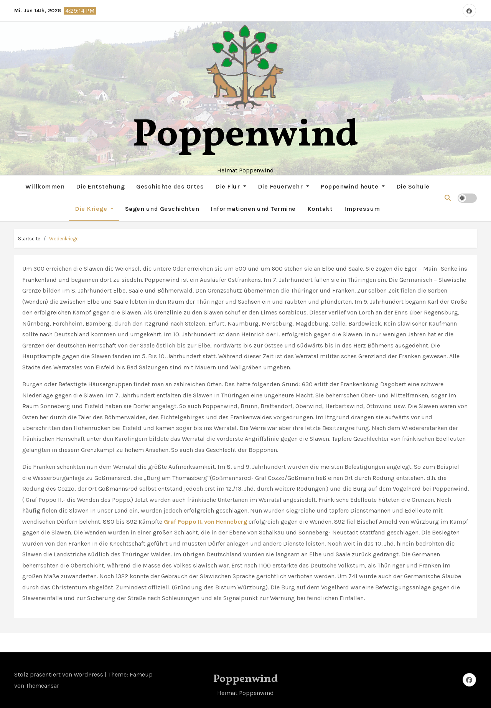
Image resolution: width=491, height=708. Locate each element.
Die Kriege (94, 208)
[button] (448, 198)
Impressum (362, 208)
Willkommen (44, 186)
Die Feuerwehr (283, 186)
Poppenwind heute (353, 186)
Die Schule (413, 186)
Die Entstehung (100, 186)
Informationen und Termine (253, 208)
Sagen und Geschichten (162, 208)
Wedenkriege (64, 239)
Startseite (29, 239)
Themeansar (42, 685)
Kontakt (320, 208)
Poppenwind (246, 135)
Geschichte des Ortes (170, 186)
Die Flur (230, 186)
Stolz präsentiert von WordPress (59, 674)
